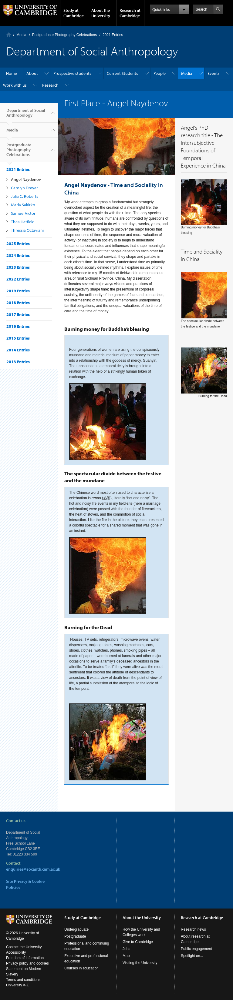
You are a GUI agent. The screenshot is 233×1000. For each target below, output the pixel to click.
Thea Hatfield (23, 221)
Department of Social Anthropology (25, 115)
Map (126, 956)
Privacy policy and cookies (27, 963)
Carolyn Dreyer (24, 188)
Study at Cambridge (73, 13)
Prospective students (72, 73)
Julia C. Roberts (24, 196)
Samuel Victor (23, 213)
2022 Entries (18, 279)
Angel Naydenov (26, 179)
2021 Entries (113, 35)
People (160, 73)
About (32, 73)
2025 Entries (18, 243)
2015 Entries (18, 338)
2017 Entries (18, 314)
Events (214, 73)
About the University (100, 13)
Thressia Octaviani (27, 230)
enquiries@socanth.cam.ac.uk (33, 869)
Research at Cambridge (130, 13)
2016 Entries (18, 326)
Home (8, 34)
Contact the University (24, 947)
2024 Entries (18, 255)
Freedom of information (25, 958)
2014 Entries (18, 350)
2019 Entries (18, 291)
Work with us (15, 85)
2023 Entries (18, 267)
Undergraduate (76, 929)
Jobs (126, 949)
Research (50, 85)
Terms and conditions (23, 980)
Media (21, 35)
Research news (193, 929)
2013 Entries (18, 361)
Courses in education (81, 968)
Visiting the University (140, 963)
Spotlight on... (192, 956)
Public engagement (196, 949)
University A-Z (17, 985)
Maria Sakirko (23, 205)
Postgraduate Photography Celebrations (64, 35)
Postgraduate (75, 936)
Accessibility (16, 952)
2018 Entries (18, 302)
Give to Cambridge (138, 942)
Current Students (122, 73)
